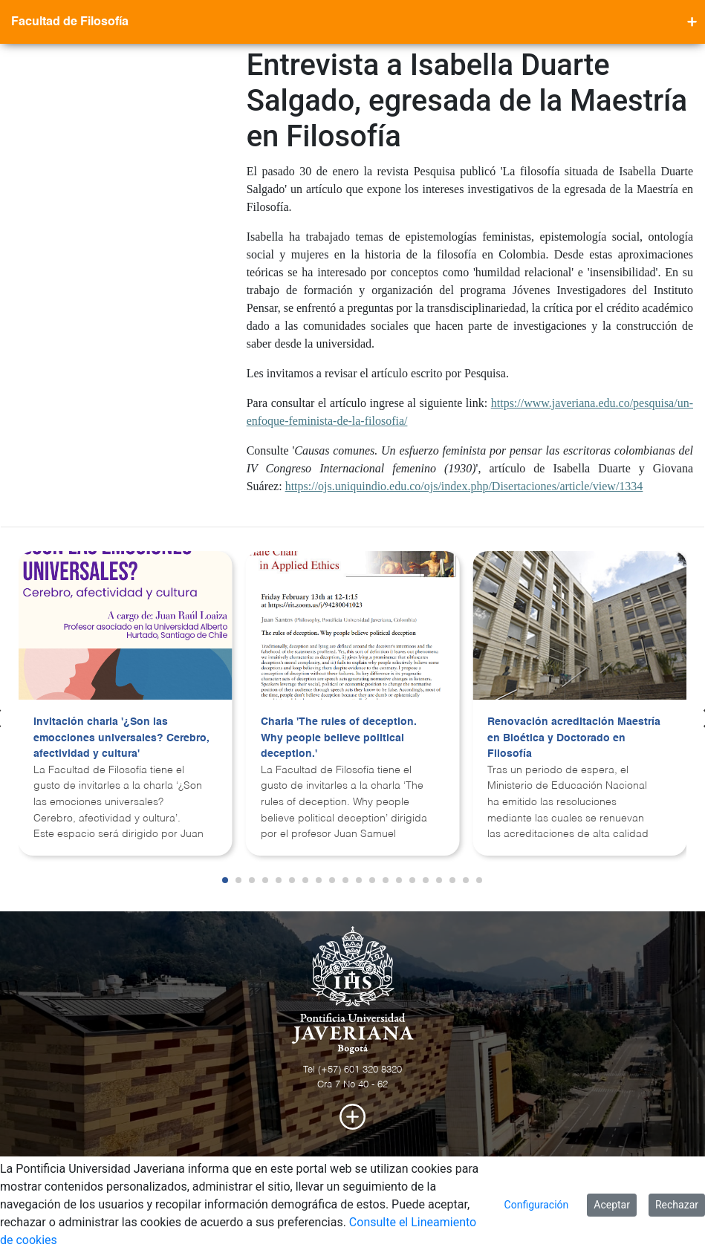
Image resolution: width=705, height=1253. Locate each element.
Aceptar (612, 1205)
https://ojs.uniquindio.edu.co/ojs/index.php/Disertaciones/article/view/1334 (464, 486)
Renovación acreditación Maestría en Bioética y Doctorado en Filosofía (573, 738)
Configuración (536, 1205)
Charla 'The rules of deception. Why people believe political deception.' (339, 738)
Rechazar (676, 1205)
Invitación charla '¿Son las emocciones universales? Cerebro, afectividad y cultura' (121, 738)
